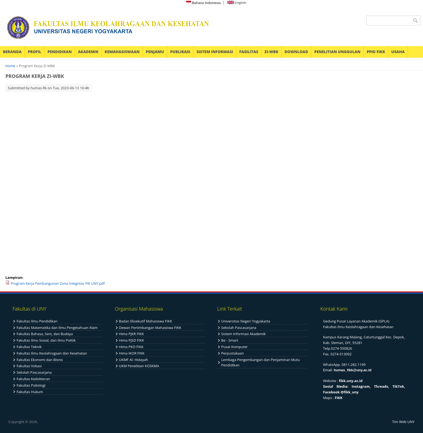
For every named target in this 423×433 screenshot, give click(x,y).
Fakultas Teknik (29, 346)
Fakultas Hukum (29, 391)
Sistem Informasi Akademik (243, 333)
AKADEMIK (88, 51)
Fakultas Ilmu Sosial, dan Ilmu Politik (46, 340)
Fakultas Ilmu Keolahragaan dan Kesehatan (51, 353)
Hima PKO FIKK (131, 346)
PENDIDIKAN (59, 51)
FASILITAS (248, 51)
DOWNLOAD (296, 51)
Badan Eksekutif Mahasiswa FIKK (145, 321)
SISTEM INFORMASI (214, 51)
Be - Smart (229, 340)
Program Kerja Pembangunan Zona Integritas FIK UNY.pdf (58, 283)
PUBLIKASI (180, 51)
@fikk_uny (350, 392)
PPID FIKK (376, 51)
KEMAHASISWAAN (122, 51)
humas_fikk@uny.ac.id (352, 370)
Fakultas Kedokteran (33, 378)
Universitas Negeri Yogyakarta (245, 321)
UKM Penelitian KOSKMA (139, 365)
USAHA (398, 51)
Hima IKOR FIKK (132, 353)
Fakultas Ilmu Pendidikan (36, 321)
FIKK (339, 397)
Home (10, 65)
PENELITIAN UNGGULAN (337, 51)
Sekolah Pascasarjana (34, 372)
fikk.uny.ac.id (350, 380)
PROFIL (34, 51)
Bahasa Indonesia (203, 2)
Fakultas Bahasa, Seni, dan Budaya (44, 333)
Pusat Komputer (234, 346)
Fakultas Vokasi (29, 365)
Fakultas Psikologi (30, 385)
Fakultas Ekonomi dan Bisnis (39, 359)
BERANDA (12, 51)
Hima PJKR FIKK (131, 333)
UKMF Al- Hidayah (133, 359)
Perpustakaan (232, 353)
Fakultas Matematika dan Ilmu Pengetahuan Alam (56, 327)
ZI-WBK (271, 51)
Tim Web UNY (403, 421)
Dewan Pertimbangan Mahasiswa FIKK (150, 327)
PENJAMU (155, 51)
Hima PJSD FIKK (131, 340)
